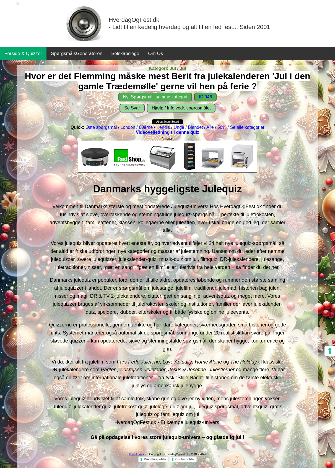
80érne (146, 127)
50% (221, 127)
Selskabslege (125, 53)
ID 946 (205, 97)
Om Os (155, 53)
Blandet (195, 127)
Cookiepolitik (184, 459)
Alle (210, 127)
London (128, 127)
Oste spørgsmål (101, 127)
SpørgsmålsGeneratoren (76, 53)
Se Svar (132, 108)
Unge (179, 127)
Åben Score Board (167, 121)
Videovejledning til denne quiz (167, 132)
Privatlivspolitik (155, 459)
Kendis (163, 127)
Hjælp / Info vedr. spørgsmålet (181, 108)
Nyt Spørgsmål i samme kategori (155, 97)
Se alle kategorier (247, 127)
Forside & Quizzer (23, 53)
